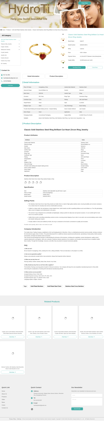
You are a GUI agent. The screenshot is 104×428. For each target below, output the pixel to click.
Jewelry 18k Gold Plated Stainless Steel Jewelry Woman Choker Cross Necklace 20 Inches (91, 332)
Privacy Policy (12, 419)
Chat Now (85, 3)
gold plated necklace (37, 286)
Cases (3, 405)
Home (35, 3)
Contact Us (5, 408)
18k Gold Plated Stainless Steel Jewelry (21, 29)
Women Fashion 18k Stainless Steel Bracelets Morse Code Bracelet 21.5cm (12, 367)
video (57, 3)
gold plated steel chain (54, 286)
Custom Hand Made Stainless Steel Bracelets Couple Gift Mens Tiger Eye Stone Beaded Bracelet (65, 332)
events (63, 3)
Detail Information (33, 76)
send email (77, 408)
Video (3, 399)
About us (4, 394)
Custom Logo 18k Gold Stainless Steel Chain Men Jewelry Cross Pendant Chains (39, 332)
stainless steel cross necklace (74, 286)
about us (42, 3)
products (50, 3)
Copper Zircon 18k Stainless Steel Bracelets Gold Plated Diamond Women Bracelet (12, 332)
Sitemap (19, 419)
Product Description (56, 76)
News (3, 402)
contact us (71, 3)
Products (8, 29)
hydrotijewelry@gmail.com (10, 78)
